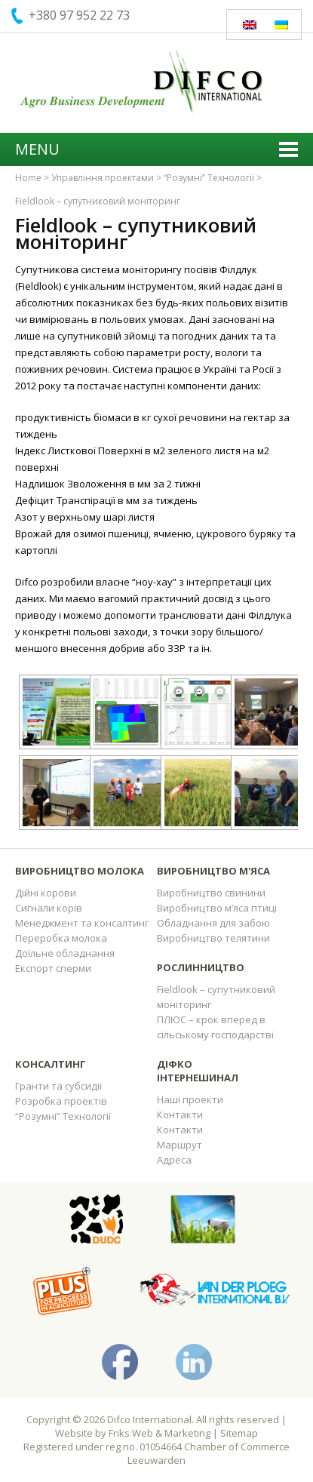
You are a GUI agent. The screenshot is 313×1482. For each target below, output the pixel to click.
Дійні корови (45, 892)
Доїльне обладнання (65, 953)
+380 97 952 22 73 (79, 15)
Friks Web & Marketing (159, 1433)
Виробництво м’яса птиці (217, 908)
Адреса (174, 1160)
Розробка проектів (61, 1101)
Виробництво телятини (213, 938)
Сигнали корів (48, 908)
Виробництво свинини (211, 892)
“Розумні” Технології (209, 177)
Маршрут (179, 1144)
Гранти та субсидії (58, 1086)
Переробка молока (61, 938)
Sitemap (239, 1433)
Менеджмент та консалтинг (82, 923)
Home (28, 177)
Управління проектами (102, 177)
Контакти (180, 1114)
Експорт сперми (53, 968)
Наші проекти (190, 1099)
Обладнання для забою (213, 923)
